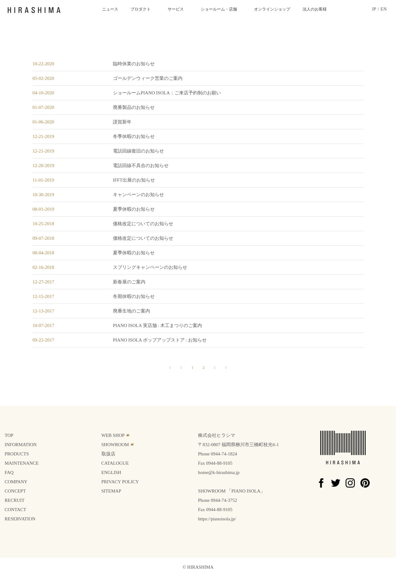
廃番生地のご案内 (131, 310)
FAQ (9, 472)
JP (374, 9)
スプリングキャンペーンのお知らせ (150, 267)
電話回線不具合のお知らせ (141, 165)
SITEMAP (111, 491)
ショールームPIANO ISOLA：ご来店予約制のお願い (167, 92)
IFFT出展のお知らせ (134, 180)
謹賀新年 (122, 121)
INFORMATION (21, 444)
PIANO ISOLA (245, 491)
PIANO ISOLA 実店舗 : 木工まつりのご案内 (157, 325)
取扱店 (108, 453)
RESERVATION (20, 518)
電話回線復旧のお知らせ (138, 151)
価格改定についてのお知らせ (143, 223)
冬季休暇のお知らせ (134, 136)
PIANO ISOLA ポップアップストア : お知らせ (160, 340)
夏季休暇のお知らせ (134, 209)
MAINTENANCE (22, 463)
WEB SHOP (113, 435)
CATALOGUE (115, 463)
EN (384, 9)
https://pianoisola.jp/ (217, 518)
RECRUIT (14, 500)
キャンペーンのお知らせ (138, 194)
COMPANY (16, 481)
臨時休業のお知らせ (134, 63)
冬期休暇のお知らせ (134, 296)
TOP (9, 435)
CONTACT (15, 509)
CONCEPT (15, 491)
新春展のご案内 (129, 281)
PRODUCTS (17, 453)
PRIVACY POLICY (120, 481)
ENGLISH (111, 472)
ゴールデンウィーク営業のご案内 (148, 78)
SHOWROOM (115, 444)
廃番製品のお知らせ (134, 107)
